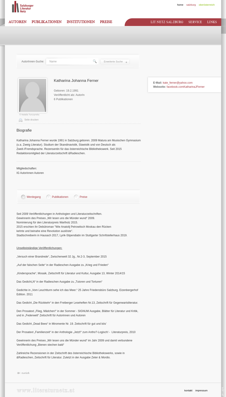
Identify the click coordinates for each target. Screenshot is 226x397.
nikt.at (223, 391)
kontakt (188, 390)
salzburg (191, 4)
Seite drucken (31, 119)
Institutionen (81, 22)
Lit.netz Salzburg (167, 22)
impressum (201, 390)
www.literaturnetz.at (45, 390)
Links (212, 22)
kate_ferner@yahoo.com (178, 82)
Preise (106, 22)
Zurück (23, 373)
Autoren (17, 22)
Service (195, 22)
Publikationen (47, 22)
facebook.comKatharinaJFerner (186, 86)
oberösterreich (207, 4)
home (180, 4)
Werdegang (34, 196)
